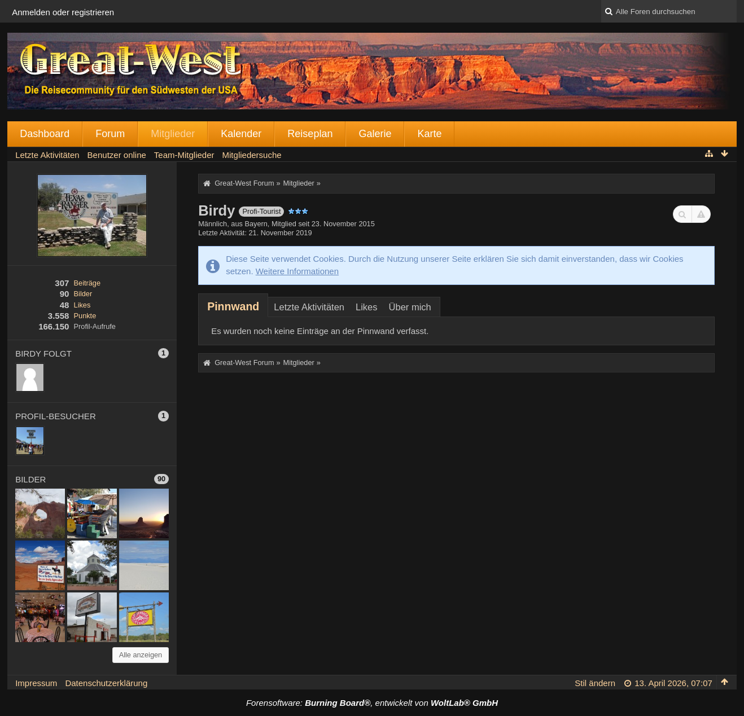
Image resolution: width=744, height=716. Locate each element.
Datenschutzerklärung (106, 683)
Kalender (241, 133)
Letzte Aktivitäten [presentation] (309, 307)
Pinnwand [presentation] (233, 306)
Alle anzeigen (141, 655)
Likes (82, 305)
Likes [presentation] (367, 307)
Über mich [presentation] (410, 307)
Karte (429, 133)
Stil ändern (595, 683)
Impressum (36, 683)
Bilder (83, 293)
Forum (110, 133)
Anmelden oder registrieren (63, 12)
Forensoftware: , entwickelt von (372, 703)
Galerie (374, 133)
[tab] (233, 306)
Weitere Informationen (297, 271)
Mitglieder (173, 133)
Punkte (85, 315)
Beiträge (87, 283)
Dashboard (44, 133)
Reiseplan (309, 133)
